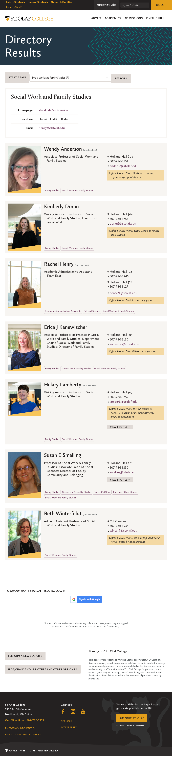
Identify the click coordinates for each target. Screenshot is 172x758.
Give (33, 752)
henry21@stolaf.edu (52, 124)
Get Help (66, 723)
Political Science (92, 307)
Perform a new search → (28, 655)
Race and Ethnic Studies (125, 491)
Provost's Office (102, 491)
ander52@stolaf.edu (124, 162)
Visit (23, 752)
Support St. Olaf (133, 721)
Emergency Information (20, 730)
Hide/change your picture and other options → (44, 673)
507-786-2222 (35, 722)
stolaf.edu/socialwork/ (53, 106)
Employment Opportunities (23, 736)
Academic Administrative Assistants (63, 307)
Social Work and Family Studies (77, 186)
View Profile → (121, 424)
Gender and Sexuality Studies (76, 364)
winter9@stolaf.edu (123, 530)
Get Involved (48, 752)
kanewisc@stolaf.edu (124, 340)
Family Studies (52, 186)
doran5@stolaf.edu (123, 219)
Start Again (18, 75)
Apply (13, 752)
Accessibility (69, 729)
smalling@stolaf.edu (123, 470)
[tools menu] (161, 5)
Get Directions (14, 722)
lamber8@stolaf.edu (124, 397)
